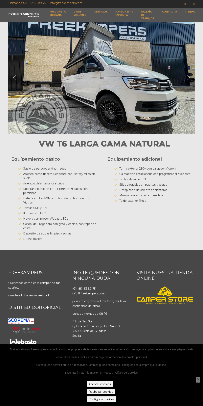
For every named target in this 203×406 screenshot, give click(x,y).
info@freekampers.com (66, 3)
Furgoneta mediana (58, 13)
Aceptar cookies (100, 384)
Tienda (190, 11)
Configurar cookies (101, 399)
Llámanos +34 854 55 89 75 (27, 3)
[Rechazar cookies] (198, 380)
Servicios (100, 11)
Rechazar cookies (101, 391)
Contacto (169, 11)
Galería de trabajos (147, 15)
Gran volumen (80, 13)
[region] (101, 78)
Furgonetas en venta (124, 13)
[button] (14, 78)
